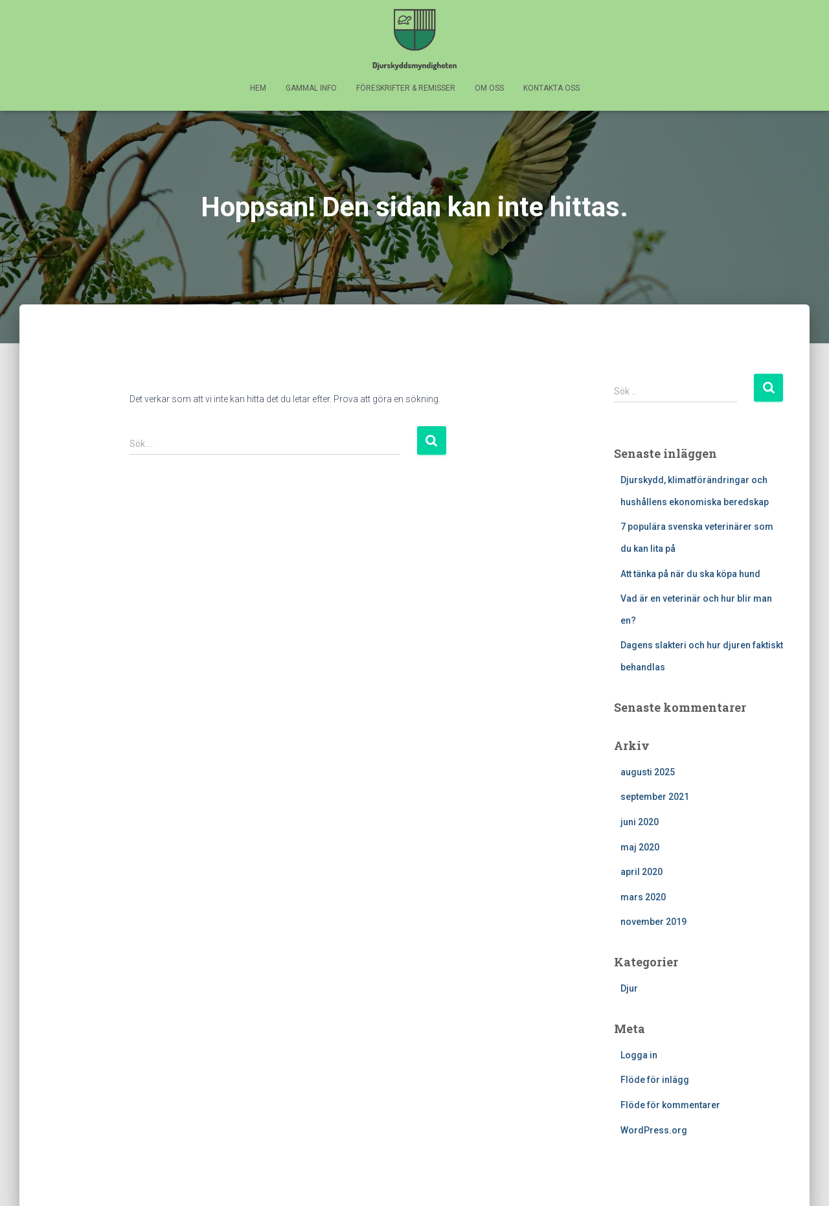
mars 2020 (643, 897)
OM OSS (489, 88)
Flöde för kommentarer (670, 1105)
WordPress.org (653, 1130)
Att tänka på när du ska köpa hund (690, 574)
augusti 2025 (647, 772)
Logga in (638, 1055)
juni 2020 (639, 822)
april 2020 (641, 872)
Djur (629, 988)
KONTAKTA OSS (551, 88)
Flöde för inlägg (654, 1080)
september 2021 (654, 796)
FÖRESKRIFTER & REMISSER (405, 88)
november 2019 (653, 921)
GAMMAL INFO (311, 88)
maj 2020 (639, 847)
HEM (258, 88)
